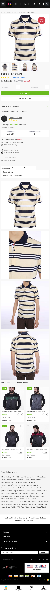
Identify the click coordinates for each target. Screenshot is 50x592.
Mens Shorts (18, 496)
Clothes (13, 12)
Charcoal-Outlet (15, 118)
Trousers (19, 502)
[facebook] (31, 559)
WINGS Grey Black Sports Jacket (36, 411)
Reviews (32, 168)
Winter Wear (22, 488)
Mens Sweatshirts (16, 482)
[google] (47, 559)
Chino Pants (5, 499)
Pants (10, 496)
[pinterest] (39, 559)
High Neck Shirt (19, 491)
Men (8, 12)
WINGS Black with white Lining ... (11, 449)
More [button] (44, 507)
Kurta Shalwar (32, 485)
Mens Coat (5, 493)
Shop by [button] (25, 532)
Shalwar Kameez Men (40, 502)
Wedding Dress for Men (9, 485)
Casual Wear (22, 12)
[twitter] (43, 559)
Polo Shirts (31, 12)
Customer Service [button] (25, 541)
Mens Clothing (6, 477)
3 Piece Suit (41, 477)
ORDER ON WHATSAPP (10, 107)
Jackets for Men (6, 491)
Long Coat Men (16, 493)
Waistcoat (32, 504)
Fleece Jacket (41, 491)
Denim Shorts (29, 496)
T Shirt (27, 480)
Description (6, 168)
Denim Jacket (30, 491)
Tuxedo (3, 480)
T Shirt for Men (36, 480)
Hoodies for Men (34, 488)
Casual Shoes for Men (8, 507)
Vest (25, 482)
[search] (40, 4)
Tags (25, 168)
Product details (17, 168)
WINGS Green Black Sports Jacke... (12, 411)
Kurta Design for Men (8, 488)
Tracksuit (32, 482)
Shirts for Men (30, 477)
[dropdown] (43, 4)
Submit (43, 552)
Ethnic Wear (27, 502)
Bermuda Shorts (24, 499)
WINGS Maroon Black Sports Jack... (37, 449)
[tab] (45, 506)
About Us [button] (25, 537)
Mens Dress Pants (7, 502)
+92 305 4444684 (29, 521)
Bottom (4, 496)
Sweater (26, 493)
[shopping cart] (47, 4)
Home (3, 12)
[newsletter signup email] (19, 552)
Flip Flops (21, 507)
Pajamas (14, 499)
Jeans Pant (39, 496)
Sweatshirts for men (37, 493)
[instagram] (35, 559)
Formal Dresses (18, 477)
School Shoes (31, 507)
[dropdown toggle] (33, 4)
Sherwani (22, 485)
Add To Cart (25, 99)
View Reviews (14, 125)
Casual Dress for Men (15, 480)
